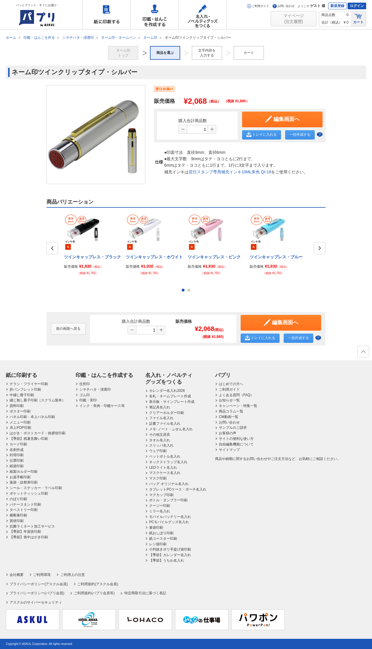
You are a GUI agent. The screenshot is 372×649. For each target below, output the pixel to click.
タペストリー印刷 (23, 510)
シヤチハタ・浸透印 (95, 389)
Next (320, 248)
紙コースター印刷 (163, 539)
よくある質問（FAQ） (236, 395)
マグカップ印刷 (161, 495)
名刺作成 (17, 450)
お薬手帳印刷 (20, 477)
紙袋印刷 (17, 466)
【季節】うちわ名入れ (166, 560)
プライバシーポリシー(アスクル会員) (39, 584)
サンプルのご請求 (233, 428)
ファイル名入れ (161, 418)
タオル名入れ (159, 440)
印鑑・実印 (88, 400)
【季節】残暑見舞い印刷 (29, 439)
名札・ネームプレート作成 (170, 396)
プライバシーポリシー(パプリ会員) (37, 593)
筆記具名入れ (159, 407)
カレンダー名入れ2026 (167, 391)
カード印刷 (18, 444)
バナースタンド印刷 (25, 504)
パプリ (223, 375)
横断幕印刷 (18, 515)
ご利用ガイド (258, 6)
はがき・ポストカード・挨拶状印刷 (37, 433)
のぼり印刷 (18, 499)
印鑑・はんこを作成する (154, 14)
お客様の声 (227, 433)
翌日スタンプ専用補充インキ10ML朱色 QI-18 (230, 172)
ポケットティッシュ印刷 (29, 493)
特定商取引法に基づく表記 (145, 593)
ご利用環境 (42, 575)
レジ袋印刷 (158, 544)
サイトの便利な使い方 (236, 439)
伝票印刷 (17, 460)
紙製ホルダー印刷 (23, 472)
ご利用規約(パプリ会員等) (94, 593)
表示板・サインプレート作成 (171, 402)
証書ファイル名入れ (164, 424)
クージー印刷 (159, 506)
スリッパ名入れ (161, 445)
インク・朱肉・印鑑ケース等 (102, 406)
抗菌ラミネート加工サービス (32, 526)
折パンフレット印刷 (25, 389)
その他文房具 (159, 435)
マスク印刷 (158, 478)
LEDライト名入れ (163, 467)
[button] (212, 129)
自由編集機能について (236, 444)
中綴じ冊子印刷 (22, 395)
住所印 (84, 384)
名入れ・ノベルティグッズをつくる (202, 14)
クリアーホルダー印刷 (166, 413)
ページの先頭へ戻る (363, 353)
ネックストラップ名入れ (168, 462)
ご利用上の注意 (72, 575)
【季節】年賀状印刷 (25, 532)
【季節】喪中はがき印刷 (29, 537)
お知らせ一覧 (229, 400)
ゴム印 (84, 395)
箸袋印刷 (156, 527)
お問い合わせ (284, 6)
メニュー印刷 (20, 422)
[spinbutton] (197, 129)
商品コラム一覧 (231, 411)
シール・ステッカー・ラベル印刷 (36, 488)
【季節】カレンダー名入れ (170, 555)
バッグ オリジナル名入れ (168, 484)
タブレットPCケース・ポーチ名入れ (177, 489)
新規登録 (337, 6)
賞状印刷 (17, 521)
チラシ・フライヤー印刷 (29, 384)
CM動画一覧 (228, 417)
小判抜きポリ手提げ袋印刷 (170, 549)
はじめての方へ (231, 384)
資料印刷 (17, 406)
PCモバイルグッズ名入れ (169, 522)
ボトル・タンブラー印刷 (168, 500)
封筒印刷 (17, 455)
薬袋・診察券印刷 (23, 482)
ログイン (357, 6)
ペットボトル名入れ (164, 456)
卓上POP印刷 (20, 428)
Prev (52, 248)
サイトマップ (229, 450)
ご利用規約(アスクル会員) (97, 584)
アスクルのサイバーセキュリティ (36, 602)
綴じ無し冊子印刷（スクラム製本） (37, 400)
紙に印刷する (106, 14)
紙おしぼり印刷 (161, 533)
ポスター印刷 (20, 411)
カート (358, 18)
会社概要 (17, 575)
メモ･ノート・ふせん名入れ (171, 429)
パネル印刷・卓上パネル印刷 (32, 417)
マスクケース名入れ (164, 473)
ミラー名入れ (159, 511)
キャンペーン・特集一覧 (238, 406)
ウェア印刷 (158, 451)
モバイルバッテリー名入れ (170, 517)
